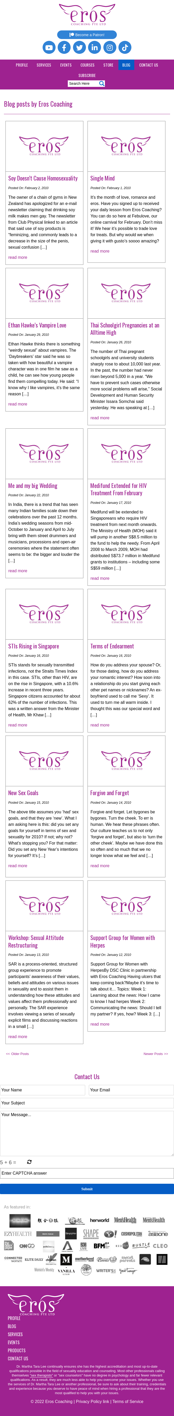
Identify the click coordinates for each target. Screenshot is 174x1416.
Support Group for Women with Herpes (122, 941)
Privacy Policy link (92, 1401)
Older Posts (20, 1054)
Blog (126, 65)
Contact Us (148, 65)
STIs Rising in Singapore (33, 646)
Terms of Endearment (112, 646)
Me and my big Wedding (32, 485)
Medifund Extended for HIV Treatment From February (118, 489)
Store (108, 65)
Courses (88, 65)
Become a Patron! (87, 35)
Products (16, 1350)
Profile (22, 65)
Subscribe (87, 75)
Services (44, 65)
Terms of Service (127, 1401)
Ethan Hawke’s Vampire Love (37, 325)
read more (17, 257)
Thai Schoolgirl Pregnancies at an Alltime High (124, 329)
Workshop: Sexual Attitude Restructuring (36, 941)
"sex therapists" (41, 1375)
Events (66, 65)
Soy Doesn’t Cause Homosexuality (43, 178)
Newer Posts (153, 1054)
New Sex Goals (23, 792)
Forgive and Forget (109, 792)
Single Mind (102, 178)
